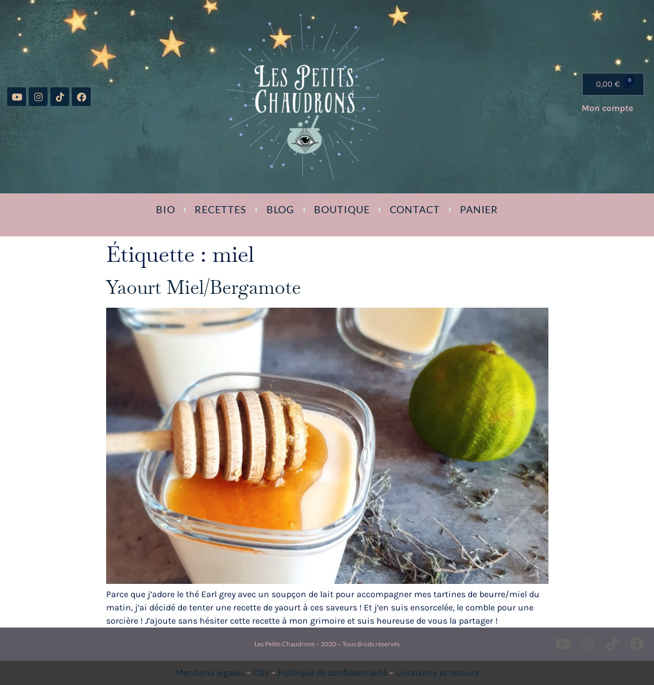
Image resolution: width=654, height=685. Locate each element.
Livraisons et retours (437, 672)
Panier (479, 209)
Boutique (341, 209)
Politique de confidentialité (332, 672)
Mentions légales (210, 672)
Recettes (220, 209)
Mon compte (607, 108)
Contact (415, 209)
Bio (165, 209)
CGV (261, 672)
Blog (280, 209)
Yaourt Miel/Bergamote (203, 287)
